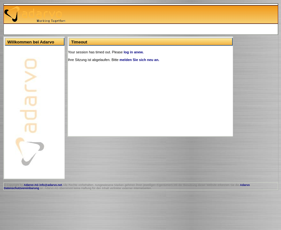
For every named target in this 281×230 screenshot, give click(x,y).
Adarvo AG (31, 185)
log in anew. (134, 52)
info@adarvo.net (50, 185)
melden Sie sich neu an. (139, 60)
